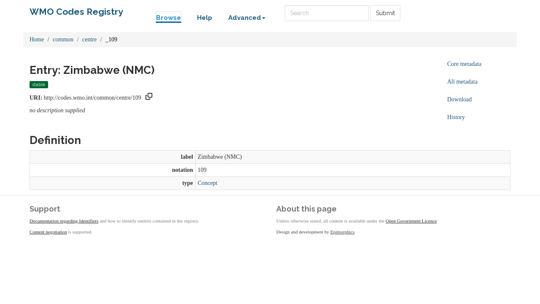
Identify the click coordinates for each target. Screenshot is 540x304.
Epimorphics (342, 231)
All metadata (462, 82)
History (456, 117)
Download (459, 99)
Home (37, 39)
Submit (385, 13)
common (63, 39)
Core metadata (464, 64)
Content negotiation (48, 231)
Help (204, 18)
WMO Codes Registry (76, 11)
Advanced (246, 18)
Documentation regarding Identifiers (64, 220)
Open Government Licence (411, 220)
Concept (208, 183)
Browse (168, 18)
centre (89, 39)
